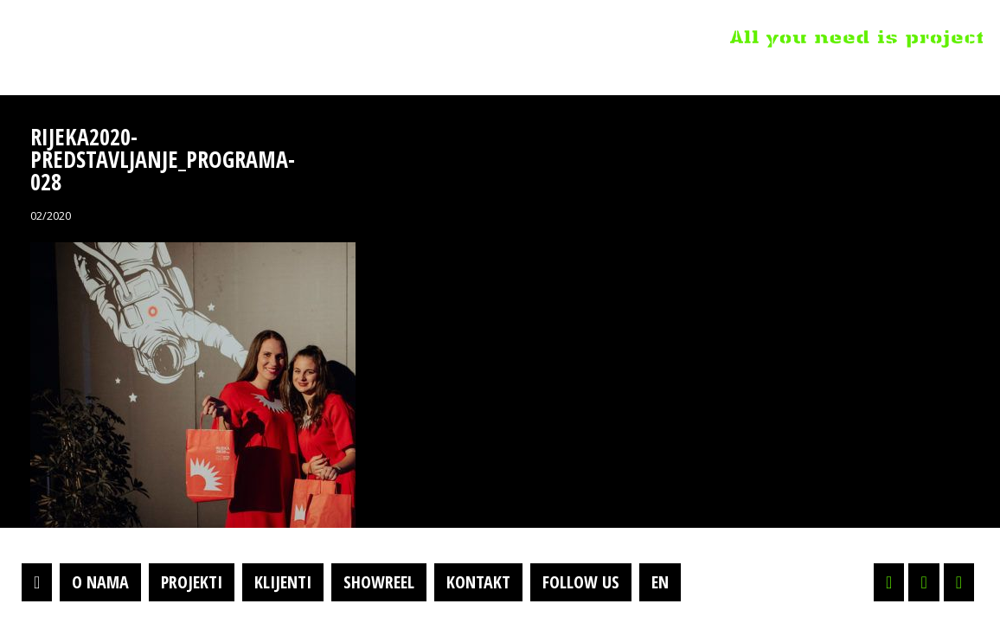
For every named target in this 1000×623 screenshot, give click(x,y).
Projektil (123, 38)
